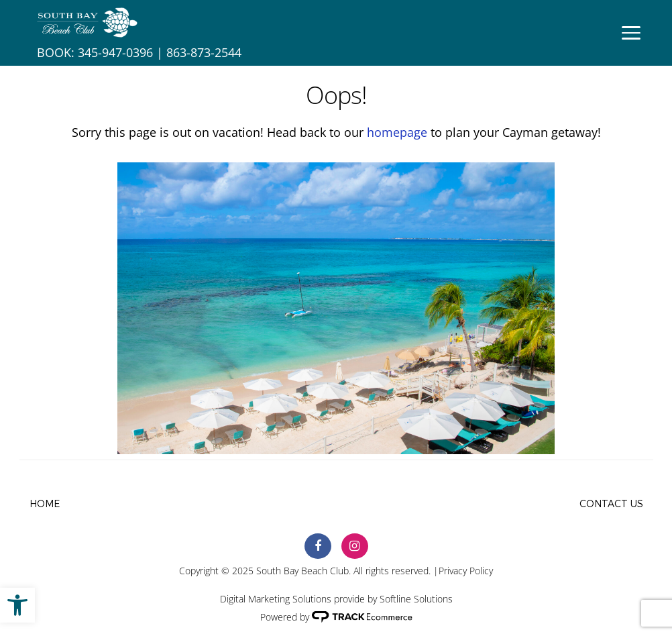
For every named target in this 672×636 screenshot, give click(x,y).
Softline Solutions (416, 598)
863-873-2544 (203, 52)
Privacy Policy (466, 570)
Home (45, 504)
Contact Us (611, 504)
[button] (17, 605)
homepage (397, 132)
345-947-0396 (115, 52)
